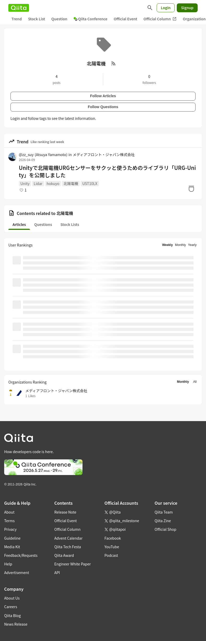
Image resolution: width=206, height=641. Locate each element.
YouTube (111, 546)
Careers (10, 606)
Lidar (38, 183)
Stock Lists (69, 224)
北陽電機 (70, 183)
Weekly (167, 245)
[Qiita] (18, 8)
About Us (12, 598)
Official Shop (165, 529)
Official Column (160, 19)
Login (166, 7)
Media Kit (12, 546)
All (195, 382)
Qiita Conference (91, 18)
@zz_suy (43, 154)
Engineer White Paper (72, 563)
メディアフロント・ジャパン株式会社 (104, 154)
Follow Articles (103, 96)
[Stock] (191, 188)
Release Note (65, 512)
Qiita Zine (163, 520)
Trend (16, 18)
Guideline (12, 538)
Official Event (125, 18)
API (57, 572)
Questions (43, 224)
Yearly (192, 245)
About (9, 512)
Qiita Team (164, 512)
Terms (9, 520)
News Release (15, 624)
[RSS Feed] (113, 63)
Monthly (180, 245)
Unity (25, 183)
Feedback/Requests (21, 555)
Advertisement (16, 572)
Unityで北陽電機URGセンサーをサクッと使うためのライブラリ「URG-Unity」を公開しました (107, 171)
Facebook (112, 538)
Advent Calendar (68, 538)
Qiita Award (64, 555)
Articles (19, 224)
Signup (187, 7)
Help (8, 563)
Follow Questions (103, 107)
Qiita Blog (12, 615)
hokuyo (53, 183)
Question (59, 18)
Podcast (111, 555)
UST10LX (89, 183)
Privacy (10, 529)
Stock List (36, 18)
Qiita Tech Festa (67, 546)
